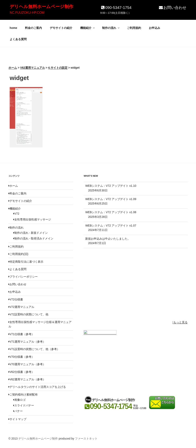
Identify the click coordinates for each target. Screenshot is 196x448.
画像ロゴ (19, 399)
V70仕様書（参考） (21, 356)
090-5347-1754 (116, 7)
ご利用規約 (134, 27)
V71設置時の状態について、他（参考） (34, 349)
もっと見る (180, 322)
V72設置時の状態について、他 (28, 314)
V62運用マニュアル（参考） (27, 379)
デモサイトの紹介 (61, 27)
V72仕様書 (15, 299)
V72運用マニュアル (21, 306)
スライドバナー (23, 405)
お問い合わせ (172, 7)
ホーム (13, 185)
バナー (18, 411)
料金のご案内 (33, 27)
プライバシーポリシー (23, 276)
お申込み (154, 27)
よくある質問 (18, 39)
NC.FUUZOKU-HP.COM (27, 12)
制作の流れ (111, 27)
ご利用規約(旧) (18, 254)
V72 (16, 213)
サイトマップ (17, 419)
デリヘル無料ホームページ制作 (41, 6)
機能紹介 (87, 27)
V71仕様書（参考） (21, 334)
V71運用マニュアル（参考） (27, 341)
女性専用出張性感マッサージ (32, 219)
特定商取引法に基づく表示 (25, 261)
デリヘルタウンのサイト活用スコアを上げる (37, 386)
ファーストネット (86, 438)
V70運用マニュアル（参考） (27, 364)
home (13, 27)
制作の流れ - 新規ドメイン (30, 232)
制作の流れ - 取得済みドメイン (33, 238)
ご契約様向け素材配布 (23, 394)
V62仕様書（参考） (21, 372)
